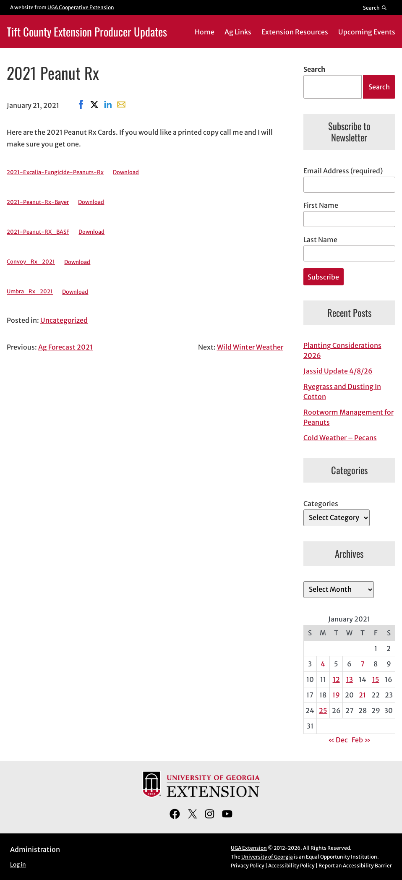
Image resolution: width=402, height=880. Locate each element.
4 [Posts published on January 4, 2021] (323, 664)
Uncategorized (64, 320)
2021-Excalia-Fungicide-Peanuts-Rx (55, 172)
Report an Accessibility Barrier (355, 865)
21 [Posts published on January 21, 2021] (362, 695)
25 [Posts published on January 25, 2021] (323, 710)
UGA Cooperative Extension (80, 7)
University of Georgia (267, 857)
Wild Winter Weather (250, 347)
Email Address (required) (343, 171)
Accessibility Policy (291, 865)
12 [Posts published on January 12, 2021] (336, 679)
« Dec (338, 740)
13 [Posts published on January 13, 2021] (349, 679)
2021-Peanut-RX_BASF (38, 231)
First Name (320, 205)
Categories (320, 503)
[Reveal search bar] (375, 7)
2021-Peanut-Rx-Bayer (38, 201)
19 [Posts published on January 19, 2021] (336, 695)
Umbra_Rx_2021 (30, 291)
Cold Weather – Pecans (340, 437)
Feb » (361, 740)
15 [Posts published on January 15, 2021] (375, 679)
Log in (18, 864)
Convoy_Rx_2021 (31, 262)
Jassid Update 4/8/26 (338, 371)
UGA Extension (249, 848)
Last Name (320, 239)
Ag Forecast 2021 (65, 347)
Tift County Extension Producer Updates (87, 31)
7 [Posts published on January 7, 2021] (362, 664)
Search (314, 69)
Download (126, 172)
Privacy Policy (247, 865)
